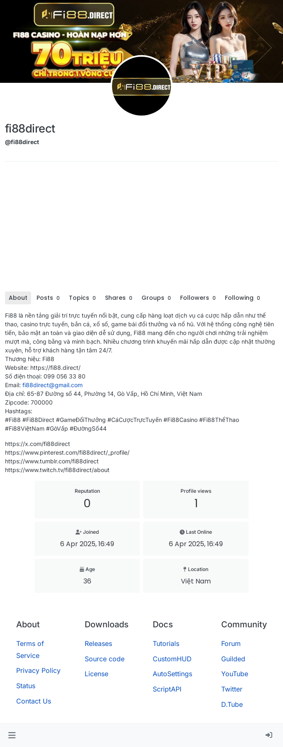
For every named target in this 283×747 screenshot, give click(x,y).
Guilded (233, 659)
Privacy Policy (38, 670)
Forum (231, 643)
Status (25, 686)
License (96, 674)
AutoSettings (172, 674)
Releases (98, 643)
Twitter (231, 689)
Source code (104, 659)
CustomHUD (172, 659)
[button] (11, 735)
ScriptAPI (167, 689)
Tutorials (166, 643)
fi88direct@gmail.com (52, 384)
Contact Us (33, 701)
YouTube (234, 674)
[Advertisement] (141, 229)
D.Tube (232, 704)
